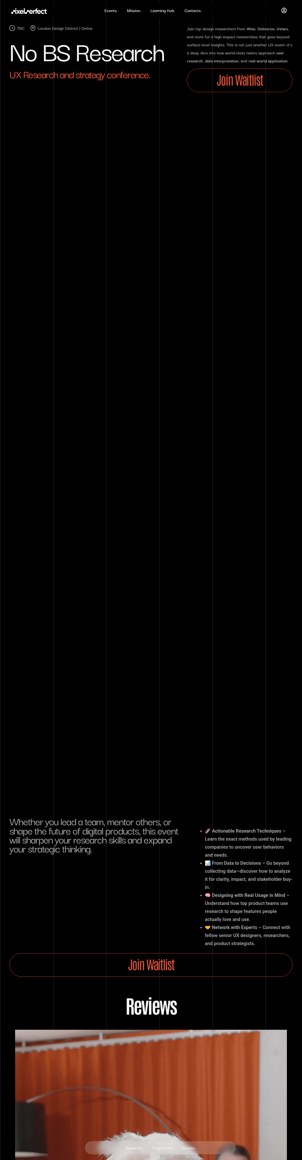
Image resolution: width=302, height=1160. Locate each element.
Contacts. (193, 10)
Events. (111, 10)
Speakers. (134, 1147)
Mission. (134, 10)
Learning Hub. (163, 10)
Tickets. (189, 1147)
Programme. (162, 1147)
